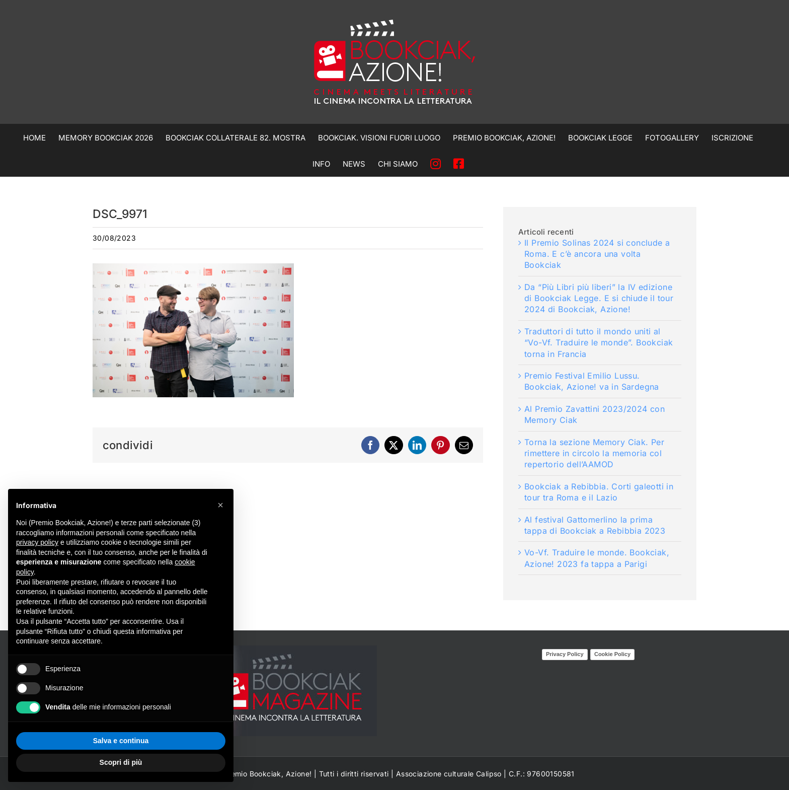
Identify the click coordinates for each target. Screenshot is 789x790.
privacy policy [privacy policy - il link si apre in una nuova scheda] (37, 542)
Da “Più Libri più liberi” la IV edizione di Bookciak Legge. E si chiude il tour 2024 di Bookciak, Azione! (598, 298)
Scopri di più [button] (121, 762)
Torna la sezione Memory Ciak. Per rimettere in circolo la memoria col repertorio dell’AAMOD (594, 453)
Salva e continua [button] (120, 741)
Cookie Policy (612, 654)
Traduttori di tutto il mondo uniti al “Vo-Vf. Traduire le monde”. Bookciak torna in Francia (598, 342)
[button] (220, 505)
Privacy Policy (565, 654)
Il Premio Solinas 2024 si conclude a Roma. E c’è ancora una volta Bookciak (597, 254)
